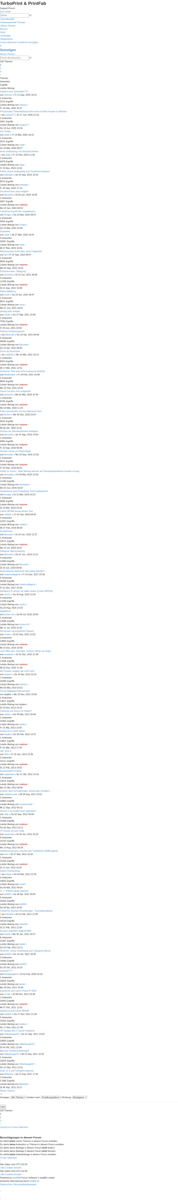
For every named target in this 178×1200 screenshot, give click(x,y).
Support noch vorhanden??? (14, 91)
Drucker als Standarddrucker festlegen (19, 431)
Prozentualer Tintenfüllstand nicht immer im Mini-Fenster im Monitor (33, 111)
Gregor (7, 215)
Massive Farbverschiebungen (14, 1051)
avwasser (9, 654)
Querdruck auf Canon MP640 (14, 1011)
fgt (5, 255)
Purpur (7, 634)
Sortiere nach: (44, 1097)
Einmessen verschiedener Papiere (17, 631)
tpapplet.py (5, 611)
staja (8, 155)
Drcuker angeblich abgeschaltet (15, 931)
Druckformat (6, 531)
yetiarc (7, 714)
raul (6, 854)
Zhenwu (8, 95)
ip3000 (7, 894)
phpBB (15, 1178)
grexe (22, 984)
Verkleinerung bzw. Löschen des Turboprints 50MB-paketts (29, 851)
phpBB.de (34, 1181)
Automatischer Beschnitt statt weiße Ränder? (22, 571)
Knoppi (7, 494)
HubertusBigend (12, 574)
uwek (6, 135)
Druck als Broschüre (10, 351)
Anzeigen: (13, 1097)
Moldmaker (9, 374)
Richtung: (74, 1097)
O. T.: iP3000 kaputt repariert (14, 891)
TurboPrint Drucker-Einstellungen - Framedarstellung (26, 911)
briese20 (8, 394)
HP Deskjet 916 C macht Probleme (17, 1031)
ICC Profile (5, 131)
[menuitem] (12, 22)
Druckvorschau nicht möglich (14, 191)
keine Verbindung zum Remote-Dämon (19, 151)
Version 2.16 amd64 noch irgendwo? (18, 811)
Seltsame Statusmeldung (12, 551)
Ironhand (8, 275)
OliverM (9, 914)
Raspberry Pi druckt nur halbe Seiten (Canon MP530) (26, 591)
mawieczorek (10, 794)
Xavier (7, 314)
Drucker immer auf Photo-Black (15, 451)
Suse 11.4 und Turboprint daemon (17, 1071)
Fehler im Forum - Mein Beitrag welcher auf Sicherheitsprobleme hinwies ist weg (39, 471)
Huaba (7, 734)
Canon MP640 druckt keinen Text (16, 511)
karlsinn (8, 674)
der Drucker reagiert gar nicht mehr (17, 671)
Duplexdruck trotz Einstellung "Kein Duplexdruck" (24, 491)
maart (8, 874)
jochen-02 (9, 614)
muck (6, 295)
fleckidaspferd (11, 974)
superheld (9, 774)
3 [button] (0, 71)
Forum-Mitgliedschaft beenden (15, 691)
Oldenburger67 (11, 1034)
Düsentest (5, 231)
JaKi (6, 814)
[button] (0, 75)
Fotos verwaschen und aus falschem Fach (21, 411)
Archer (7, 414)
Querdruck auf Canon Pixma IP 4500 (18, 991)
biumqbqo (9, 474)
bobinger (8, 175)
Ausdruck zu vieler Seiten (12, 731)
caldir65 (9, 354)
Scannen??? (6, 971)
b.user (7, 994)
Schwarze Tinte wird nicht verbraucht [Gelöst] (22, 371)
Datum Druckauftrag (10, 871)
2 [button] (0, 68)
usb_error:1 (5, 751)
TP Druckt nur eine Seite (12, 831)
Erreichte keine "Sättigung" (13, 271)
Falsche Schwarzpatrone (12, 331)
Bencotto (8, 195)
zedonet (23, 205)
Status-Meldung (8, 291)
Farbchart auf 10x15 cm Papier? (16, 711)
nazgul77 (10, 115)
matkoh (7, 514)
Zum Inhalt (5, 11)
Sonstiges (8, 50)
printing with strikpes (10, 311)
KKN (6, 754)
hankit (7, 934)
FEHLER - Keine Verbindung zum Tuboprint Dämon (25, 951)
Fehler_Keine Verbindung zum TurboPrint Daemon (25, 171)
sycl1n (7, 594)
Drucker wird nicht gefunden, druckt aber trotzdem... (25, 791)
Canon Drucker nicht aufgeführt (15, 391)
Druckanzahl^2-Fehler (11, 771)
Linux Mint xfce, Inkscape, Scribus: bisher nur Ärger (25, 651)
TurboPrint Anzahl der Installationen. (18, 211)
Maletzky (8, 1074)
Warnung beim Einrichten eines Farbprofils (21, 251)
